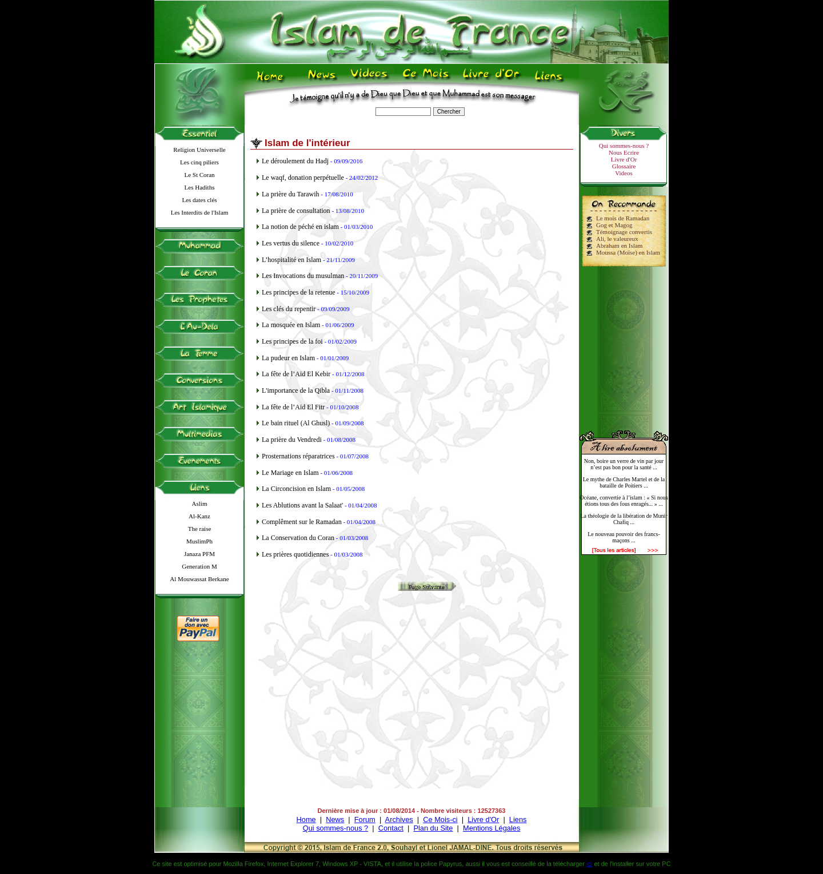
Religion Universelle (199, 149)
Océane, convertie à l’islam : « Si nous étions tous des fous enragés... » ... (624, 500)
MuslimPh (199, 541)
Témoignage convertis (624, 231)
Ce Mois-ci (440, 819)
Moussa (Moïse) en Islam (628, 252)
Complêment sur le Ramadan (302, 522)
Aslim (199, 503)
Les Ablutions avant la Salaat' (302, 505)
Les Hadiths (200, 187)
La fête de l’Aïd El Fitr (293, 407)
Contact (390, 828)
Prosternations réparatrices (298, 456)
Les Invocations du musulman (303, 276)
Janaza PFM (199, 553)
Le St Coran (199, 174)
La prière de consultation (296, 211)
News (335, 819)
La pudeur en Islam (288, 358)
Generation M (199, 566)
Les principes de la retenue (298, 292)
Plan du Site (433, 828)
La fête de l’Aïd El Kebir (296, 374)
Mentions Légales (491, 828)
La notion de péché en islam (300, 227)
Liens (518, 819)
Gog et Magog (614, 224)
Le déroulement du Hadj (295, 161)
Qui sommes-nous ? (624, 145)
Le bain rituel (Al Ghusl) (296, 423)
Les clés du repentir (288, 309)
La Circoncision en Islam (296, 489)
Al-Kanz (199, 516)
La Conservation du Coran (298, 538)
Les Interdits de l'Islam (200, 212)
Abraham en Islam (619, 245)
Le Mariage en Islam (290, 473)
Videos (624, 173)
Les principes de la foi (292, 341)
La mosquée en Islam (291, 325)
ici (589, 863)
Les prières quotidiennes (295, 554)
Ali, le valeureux (617, 238)
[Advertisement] (624, 343)
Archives (399, 819)
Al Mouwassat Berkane (199, 578)
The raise (199, 528)
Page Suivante (427, 586)
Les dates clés (199, 199)
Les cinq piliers (199, 162)
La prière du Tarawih (290, 194)
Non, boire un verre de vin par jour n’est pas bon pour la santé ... (624, 464)
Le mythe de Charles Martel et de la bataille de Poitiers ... (624, 482)
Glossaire (624, 166)
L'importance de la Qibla (296, 390)
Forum (364, 819)
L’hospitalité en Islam (291, 260)
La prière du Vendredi (292, 440)
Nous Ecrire (624, 152)
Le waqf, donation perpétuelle (303, 178)
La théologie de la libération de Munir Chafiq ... (623, 519)
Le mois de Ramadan (622, 218)
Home (306, 819)
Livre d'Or (624, 159)
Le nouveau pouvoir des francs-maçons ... (624, 537)
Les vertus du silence (290, 243)
